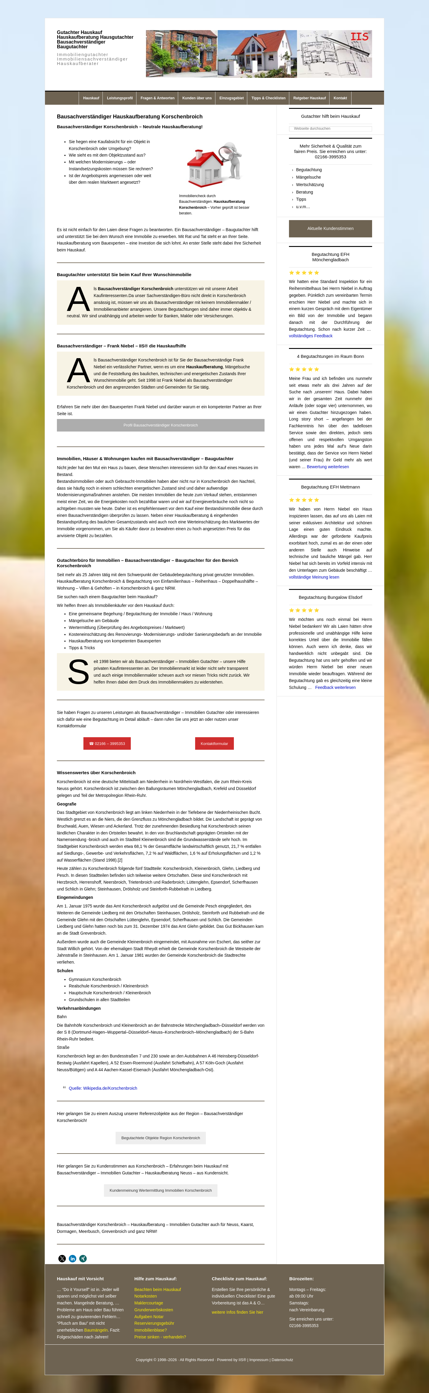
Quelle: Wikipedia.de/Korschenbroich (103, 1088)
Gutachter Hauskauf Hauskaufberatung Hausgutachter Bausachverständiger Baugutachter (95, 39)
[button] (62, 1258)
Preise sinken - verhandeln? (160, 1337)
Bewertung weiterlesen (328, 466)
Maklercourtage (148, 1303)
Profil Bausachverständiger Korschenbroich (161, 425)
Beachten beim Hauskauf (157, 1289)
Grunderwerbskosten (153, 1309)
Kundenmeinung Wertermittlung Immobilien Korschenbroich (161, 1190)
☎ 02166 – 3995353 (107, 743)
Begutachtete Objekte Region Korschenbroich (161, 1138)
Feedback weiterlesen (335, 687)
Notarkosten (145, 1296)
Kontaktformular (214, 743)
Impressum (258, 1360)
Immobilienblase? (150, 1330)
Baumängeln (96, 1330)
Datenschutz (282, 1360)
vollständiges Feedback (310, 335)
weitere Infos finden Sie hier (237, 1312)
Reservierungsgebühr (154, 1323)
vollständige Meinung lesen (314, 577)
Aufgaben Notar (149, 1316)
